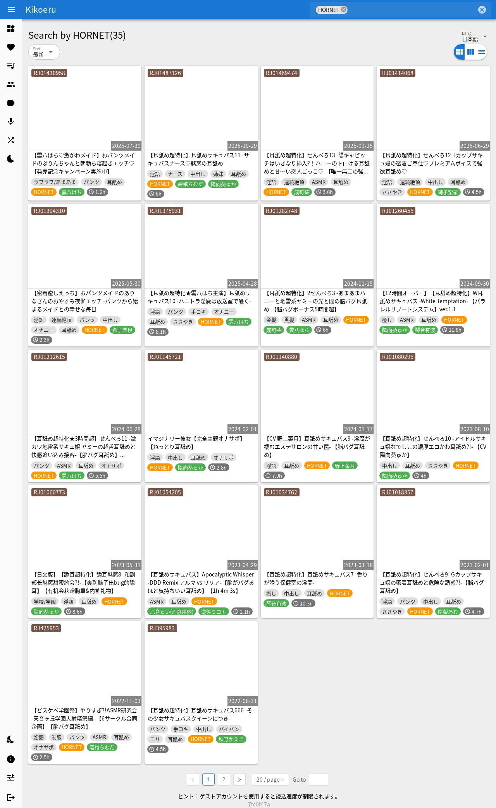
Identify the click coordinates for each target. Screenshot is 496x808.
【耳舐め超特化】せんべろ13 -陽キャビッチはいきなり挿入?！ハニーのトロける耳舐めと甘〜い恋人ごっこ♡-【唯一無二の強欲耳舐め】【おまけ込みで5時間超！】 (317, 167)
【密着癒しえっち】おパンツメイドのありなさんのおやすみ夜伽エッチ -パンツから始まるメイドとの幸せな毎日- (84, 301)
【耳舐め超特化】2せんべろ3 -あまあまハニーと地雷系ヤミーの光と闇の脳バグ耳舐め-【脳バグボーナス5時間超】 (315, 301)
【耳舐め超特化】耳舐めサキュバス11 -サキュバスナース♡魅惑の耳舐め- (198, 159)
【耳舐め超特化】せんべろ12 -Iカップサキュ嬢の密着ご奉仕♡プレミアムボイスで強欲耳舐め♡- (431, 163)
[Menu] (11, 9)
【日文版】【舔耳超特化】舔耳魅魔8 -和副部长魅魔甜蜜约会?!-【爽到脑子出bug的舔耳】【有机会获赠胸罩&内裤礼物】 (83, 582)
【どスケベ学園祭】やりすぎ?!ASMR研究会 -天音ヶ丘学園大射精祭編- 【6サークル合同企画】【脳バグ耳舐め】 (84, 718)
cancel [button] (343, 9)
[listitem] (11, 28)
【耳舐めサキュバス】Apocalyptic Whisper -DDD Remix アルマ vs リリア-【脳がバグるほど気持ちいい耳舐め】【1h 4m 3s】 (201, 582)
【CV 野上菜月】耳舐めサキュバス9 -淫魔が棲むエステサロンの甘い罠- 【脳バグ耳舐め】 (317, 446)
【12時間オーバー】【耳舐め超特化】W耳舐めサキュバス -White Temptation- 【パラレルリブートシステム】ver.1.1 (433, 301)
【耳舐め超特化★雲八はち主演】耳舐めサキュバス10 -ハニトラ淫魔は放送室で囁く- (199, 297)
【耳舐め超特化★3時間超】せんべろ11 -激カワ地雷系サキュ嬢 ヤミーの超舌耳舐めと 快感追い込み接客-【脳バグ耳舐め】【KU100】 (83, 450)
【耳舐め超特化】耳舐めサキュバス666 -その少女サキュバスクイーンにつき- (200, 714)
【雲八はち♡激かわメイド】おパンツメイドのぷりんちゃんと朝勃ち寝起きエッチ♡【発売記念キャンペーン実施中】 (83, 163)
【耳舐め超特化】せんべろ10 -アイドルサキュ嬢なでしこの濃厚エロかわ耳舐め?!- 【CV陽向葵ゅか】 (433, 446)
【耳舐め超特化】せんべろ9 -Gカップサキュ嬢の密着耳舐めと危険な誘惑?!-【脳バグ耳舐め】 (432, 582)
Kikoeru (41, 9)
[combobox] (412, 9)
